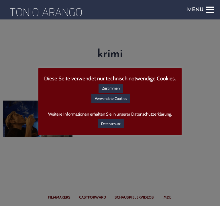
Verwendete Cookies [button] (111, 98)
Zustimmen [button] (111, 88)
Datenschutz (111, 123)
